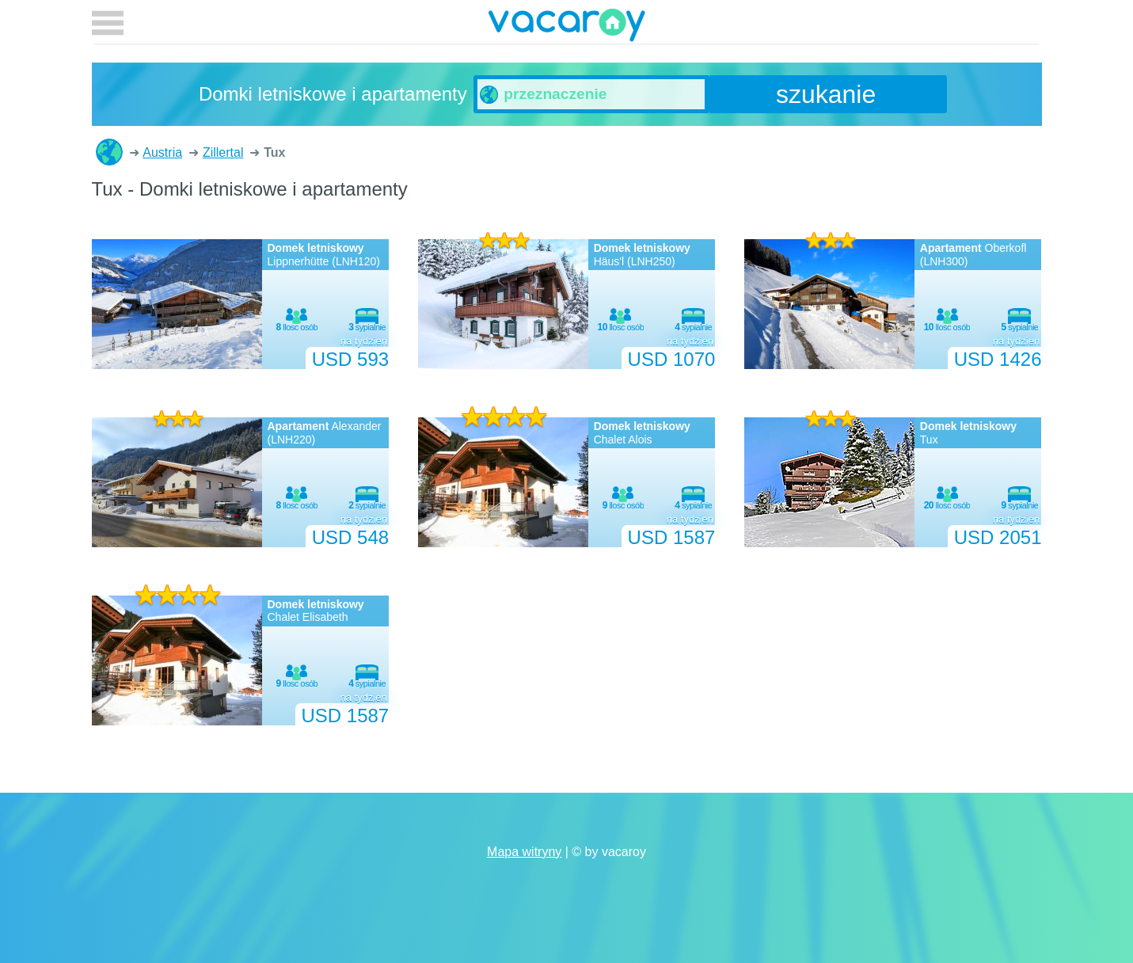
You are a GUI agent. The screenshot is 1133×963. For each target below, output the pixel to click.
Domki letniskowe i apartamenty (109, 152)
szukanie (826, 94)
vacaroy (567, 28)
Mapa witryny (524, 851)
